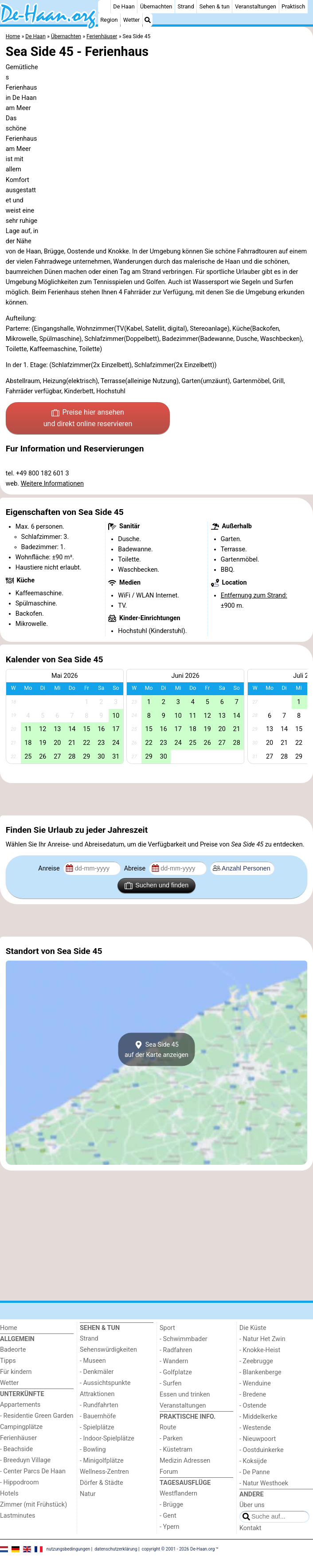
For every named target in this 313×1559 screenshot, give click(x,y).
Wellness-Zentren (104, 1472)
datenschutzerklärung (115, 1549)
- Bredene (252, 1394)
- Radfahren (176, 1350)
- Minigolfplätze (102, 1460)
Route (168, 1427)
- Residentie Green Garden (36, 1416)
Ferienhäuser (18, 1438)
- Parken (171, 1438)
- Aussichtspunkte (105, 1383)
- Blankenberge (260, 1372)
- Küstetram (176, 1449)
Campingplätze (21, 1427)
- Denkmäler (96, 1372)
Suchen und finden (156, 886)
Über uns (252, 1505)
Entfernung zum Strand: (254, 595)
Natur (88, 1494)
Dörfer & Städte (101, 1483)
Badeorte (13, 1349)
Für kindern (16, 1372)
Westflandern (178, 1493)
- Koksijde (253, 1461)
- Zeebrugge (256, 1361)
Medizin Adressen (185, 1460)
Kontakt (250, 1528)
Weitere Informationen (52, 483)
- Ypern (169, 1527)
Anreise (49, 868)
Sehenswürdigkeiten (108, 1349)
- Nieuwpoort (257, 1439)
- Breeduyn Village (25, 1460)
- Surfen (170, 1383)
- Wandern (174, 1361)
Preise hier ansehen (87, 418)
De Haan (123, 6)
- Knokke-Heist (259, 1350)
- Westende (255, 1428)
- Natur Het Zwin (262, 1339)
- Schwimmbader (183, 1339)
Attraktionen (97, 1394)
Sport (167, 1328)
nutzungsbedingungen (68, 1549)
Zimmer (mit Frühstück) (33, 1504)
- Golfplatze (176, 1372)
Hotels (9, 1493)
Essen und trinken (185, 1394)
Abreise (135, 868)
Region (108, 19)
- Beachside (16, 1449)
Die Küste (252, 1328)
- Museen (93, 1361)
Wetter (131, 19)
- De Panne (254, 1472)
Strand (186, 6)
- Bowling (93, 1449)
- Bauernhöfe (98, 1416)
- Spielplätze (97, 1427)
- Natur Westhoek (263, 1483)
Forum (169, 1472)
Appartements (20, 1405)
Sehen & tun (215, 6)
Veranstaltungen (255, 6)
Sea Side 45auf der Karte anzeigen (156, 1049)
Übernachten (156, 6)
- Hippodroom (19, 1482)
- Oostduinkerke (261, 1450)
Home (8, 1328)
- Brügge (171, 1504)
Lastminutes (17, 1515)
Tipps (8, 1361)
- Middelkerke (258, 1417)
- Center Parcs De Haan (33, 1471)
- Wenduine (255, 1383)
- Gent (168, 1515)
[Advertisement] (156, 799)
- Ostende (252, 1405)
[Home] (104, 6)
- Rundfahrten (99, 1405)
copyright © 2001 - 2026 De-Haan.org (178, 1549)
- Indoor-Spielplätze (107, 1438)
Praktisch (293, 6)
